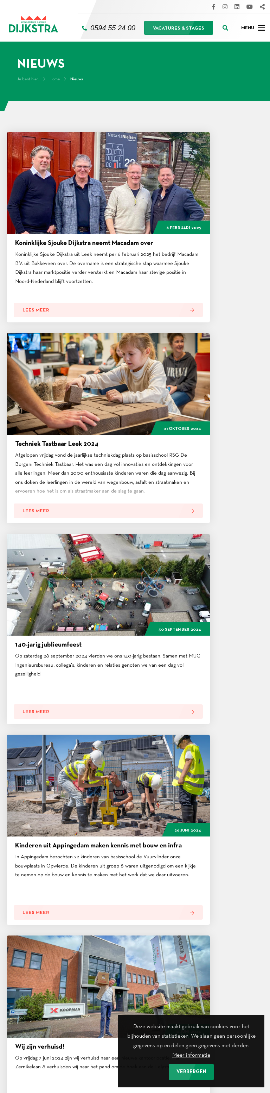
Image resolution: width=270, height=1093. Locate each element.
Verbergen (191, 1071)
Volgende (193, 706)
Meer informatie (191, 1053)
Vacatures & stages (178, 27)
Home (55, 76)
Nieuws (76, 76)
